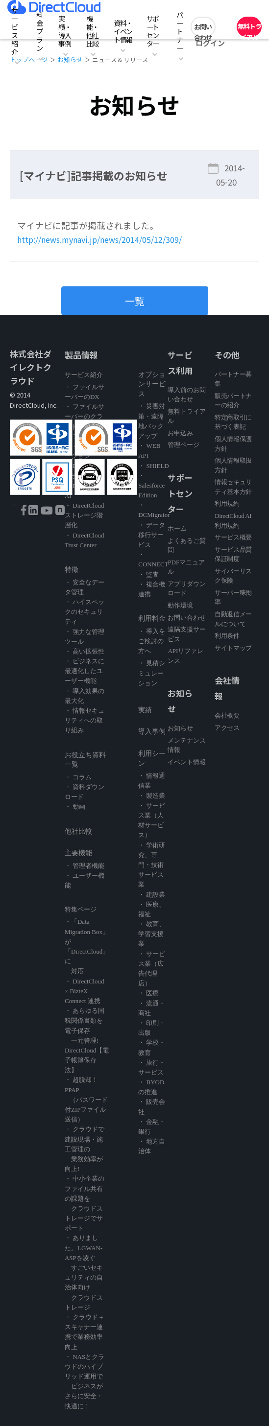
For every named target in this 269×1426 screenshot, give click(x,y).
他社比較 (78, 831)
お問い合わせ (203, 29)
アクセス (227, 727)
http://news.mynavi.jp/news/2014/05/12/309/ (110, 239)
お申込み (180, 433)
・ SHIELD (153, 465)
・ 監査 (148, 574)
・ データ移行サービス (151, 534)
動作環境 (180, 605)
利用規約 (227, 503)
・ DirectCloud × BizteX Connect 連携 (84, 991)
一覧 (135, 301)
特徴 (71, 569)
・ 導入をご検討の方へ (151, 641)
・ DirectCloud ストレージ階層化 (84, 515)
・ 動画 (75, 806)
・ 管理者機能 (84, 865)
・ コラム (78, 777)
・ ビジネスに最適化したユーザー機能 (84, 670)
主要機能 (78, 853)
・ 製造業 (151, 795)
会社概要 (227, 715)
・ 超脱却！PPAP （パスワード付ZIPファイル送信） (86, 1099)
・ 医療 (148, 993)
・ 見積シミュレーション (151, 672)
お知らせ (180, 728)
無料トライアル (249, 29)
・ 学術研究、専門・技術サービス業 (151, 865)
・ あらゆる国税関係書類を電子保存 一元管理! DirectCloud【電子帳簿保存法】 (87, 1040)
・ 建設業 (151, 894)
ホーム (177, 528)
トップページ (29, 59)
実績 (145, 710)
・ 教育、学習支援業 (151, 933)
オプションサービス (152, 384)
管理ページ (183, 444)
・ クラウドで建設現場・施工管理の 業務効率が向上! (84, 1148)
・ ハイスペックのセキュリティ (84, 611)
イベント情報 (187, 762)
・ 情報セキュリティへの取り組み (84, 720)
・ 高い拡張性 (84, 651)
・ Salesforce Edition (151, 485)
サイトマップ (233, 648)
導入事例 (152, 731)
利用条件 (227, 635)
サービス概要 (233, 537)
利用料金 (152, 618)
